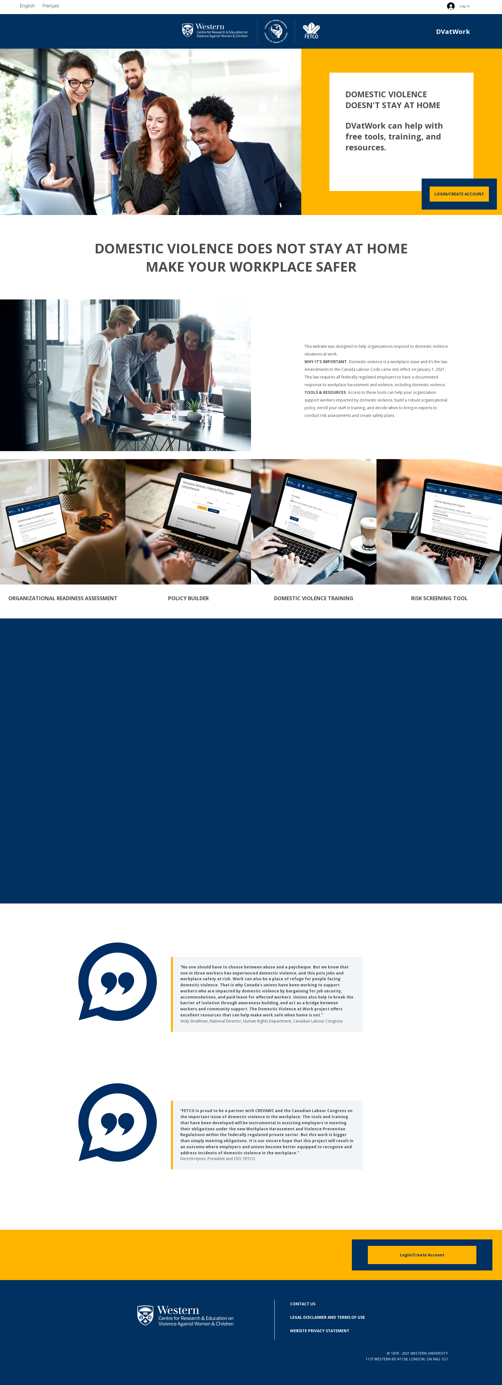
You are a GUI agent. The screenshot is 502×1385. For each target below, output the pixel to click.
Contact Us (302, 1304)
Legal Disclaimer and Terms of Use (327, 1317)
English (27, 5)
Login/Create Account (459, 194)
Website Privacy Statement (319, 1330)
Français (51, 5)
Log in (464, 6)
